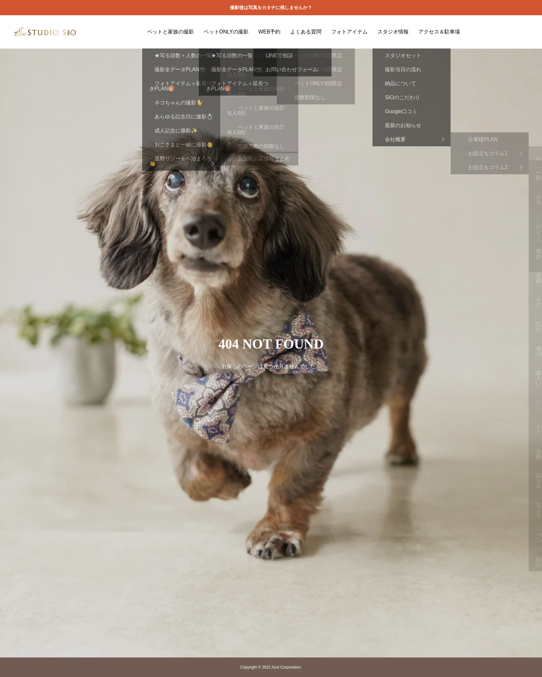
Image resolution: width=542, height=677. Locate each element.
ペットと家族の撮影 (170, 31)
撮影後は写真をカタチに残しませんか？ (271, 7)
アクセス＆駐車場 (439, 31)
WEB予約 (269, 31)
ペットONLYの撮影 (226, 31)
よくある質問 (305, 31)
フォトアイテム (349, 31)
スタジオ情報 (393, 31)
